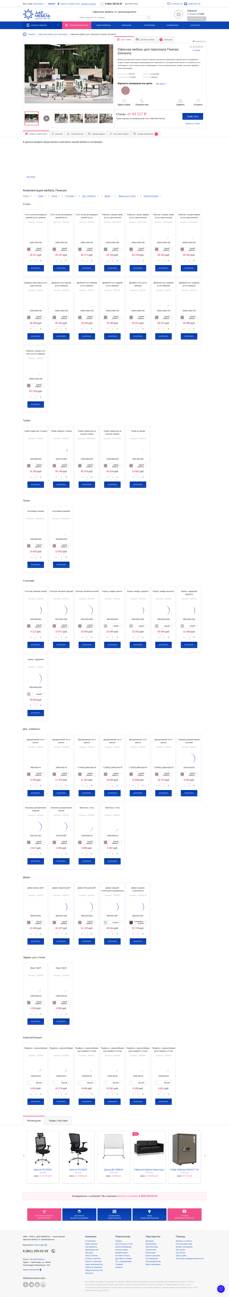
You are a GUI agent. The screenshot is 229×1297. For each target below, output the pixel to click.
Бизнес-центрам (153, 1255)
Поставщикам (152, 1258)
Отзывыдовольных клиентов (184, 1214)
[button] (110, 74)
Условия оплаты (122, 1255)
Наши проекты (103, 25)
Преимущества (91, 1250)
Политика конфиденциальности (190, 1258)
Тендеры (119, 1264)
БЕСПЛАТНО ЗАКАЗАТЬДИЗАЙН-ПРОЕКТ (44, 1214)
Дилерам (149, 1241)
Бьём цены (165, 39)
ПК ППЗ (31, 177)
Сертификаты (91, 1247)
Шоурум (51, 4)
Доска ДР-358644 (113, 1169)
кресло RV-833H (43, 1169)
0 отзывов (196, 50)
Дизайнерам (151, 1244)
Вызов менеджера (123, 1247)
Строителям (151, 1250)
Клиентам (126, 25)
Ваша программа (153, 1264)
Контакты (195, 25)
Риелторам (150, 1253)
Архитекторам (152, 1247)
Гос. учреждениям (123, 1261)
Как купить (180, 1250)
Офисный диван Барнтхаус (149, 1169)
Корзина (192, 10)
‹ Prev (24, 1155)
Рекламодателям (153, 1261)
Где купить (180, 1253)
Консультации (121, 1250)
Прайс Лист (193, 116)
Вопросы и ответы (184, 1241)
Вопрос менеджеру (184, 1247)
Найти (148, 17)
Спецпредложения (78, 25)
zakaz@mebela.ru (37, 1259)
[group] (69, 73)
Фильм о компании (93, 1261)
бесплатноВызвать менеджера (79, 1214)
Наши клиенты (91, 1255)
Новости (119, 1267)
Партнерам (149, 25)
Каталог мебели (42, 25)
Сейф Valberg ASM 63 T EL (184, 1169)
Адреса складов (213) (70, 4)
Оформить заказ (196, 18)
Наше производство (94, 1264)
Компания (90, 1236)
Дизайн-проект (121, 1253)
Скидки (118, 1241)
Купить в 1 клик (193, 123)
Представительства (94, 1270)
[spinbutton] (36, 261)
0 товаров (191, 14)
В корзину (35, 268)
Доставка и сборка (123, 1258)
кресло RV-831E (78, 1169)
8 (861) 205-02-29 (113, 3)
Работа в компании (93, 1267)
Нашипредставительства (149, 1214)
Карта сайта (181, 1255)
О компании (172, 25)
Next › (205, 1155)
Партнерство (153, 1236)
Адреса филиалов (31, 1269)
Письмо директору (184, 1244)
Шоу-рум (89, 1253)
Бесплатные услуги (124, 1244)
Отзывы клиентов (93, 1258)
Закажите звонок (88, 4)
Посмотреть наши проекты (114, 1214)
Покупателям (122, 1236)
